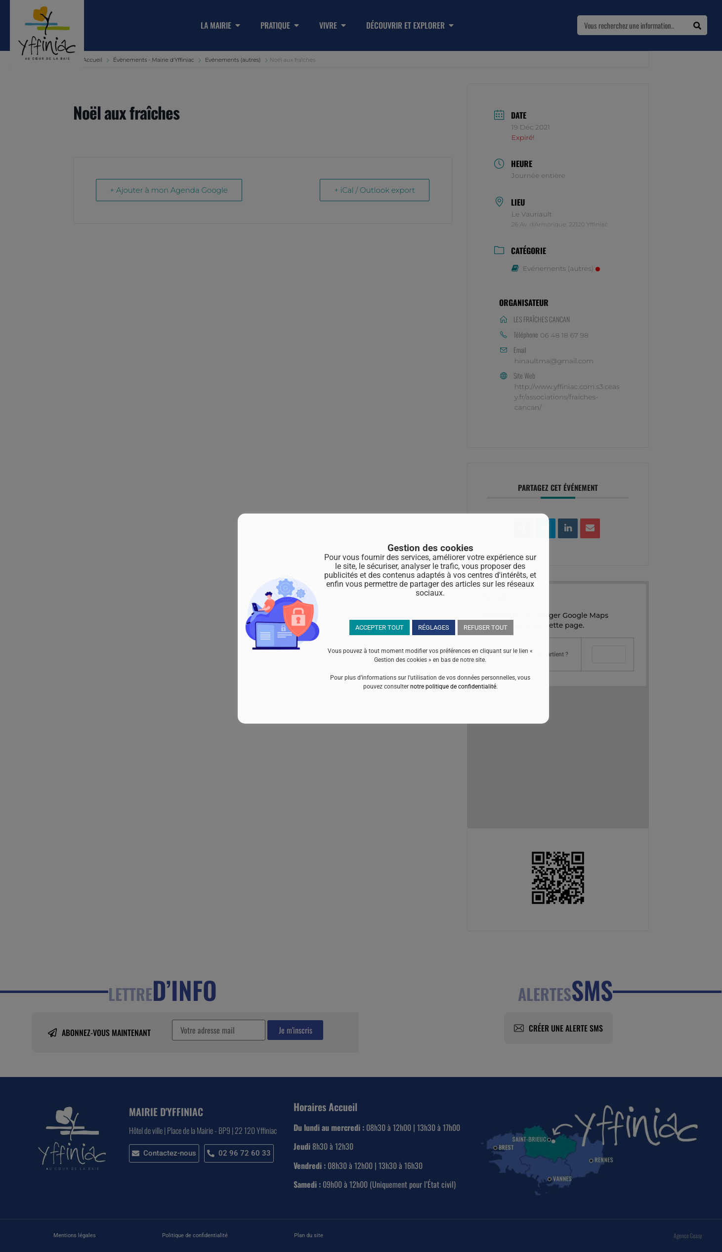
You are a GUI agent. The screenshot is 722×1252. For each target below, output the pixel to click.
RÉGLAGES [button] (433, 627)
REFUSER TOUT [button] (486, 627)
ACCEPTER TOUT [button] (379, 627)
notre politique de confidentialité (453, 686)
